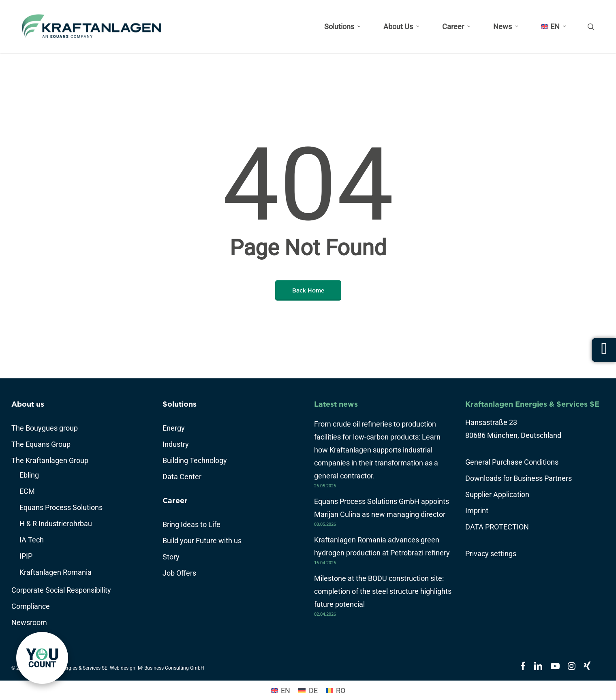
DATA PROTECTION (497, 527)
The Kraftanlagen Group (49, 460)
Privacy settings (490, 553)
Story (171, 557)
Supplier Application (497, 494)
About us (27, 404)
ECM (27, 491)
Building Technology (195, 460)
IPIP (25, 556)
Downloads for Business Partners (518, 478)
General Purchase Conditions (511, 462)
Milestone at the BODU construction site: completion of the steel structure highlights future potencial (382, 591)
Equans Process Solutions (61, 507)
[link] (42, 658)
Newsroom (29, 622)
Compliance (30, 606)
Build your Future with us (202, 540)
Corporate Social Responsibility (61, 590)
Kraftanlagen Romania (55, 572)
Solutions (180, 404)
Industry (176, 444)
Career (175, 500)
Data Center (182, 476)
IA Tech (31, 540)
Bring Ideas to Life (191, 524)
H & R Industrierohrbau (55, 523)
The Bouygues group (44, 428)
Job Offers (179, 573)
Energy (174, 428)
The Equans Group (41, 444)
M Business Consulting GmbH (171, 668)
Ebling (29, 475)
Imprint (476, 510)
